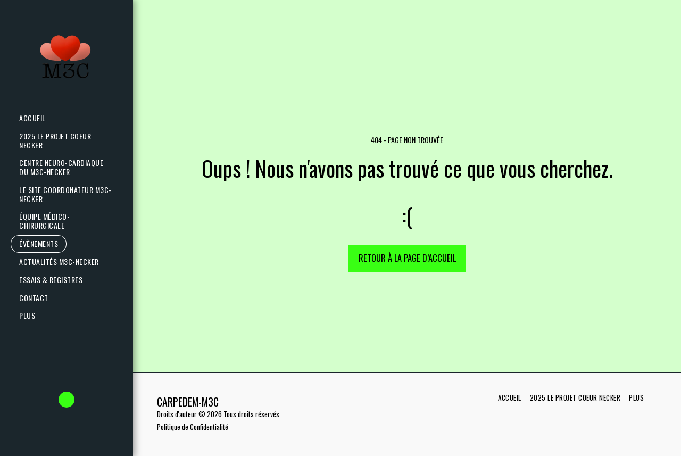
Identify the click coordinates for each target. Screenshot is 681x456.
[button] (64, 262)
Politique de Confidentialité (192, 426)
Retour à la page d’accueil (407, 257)
